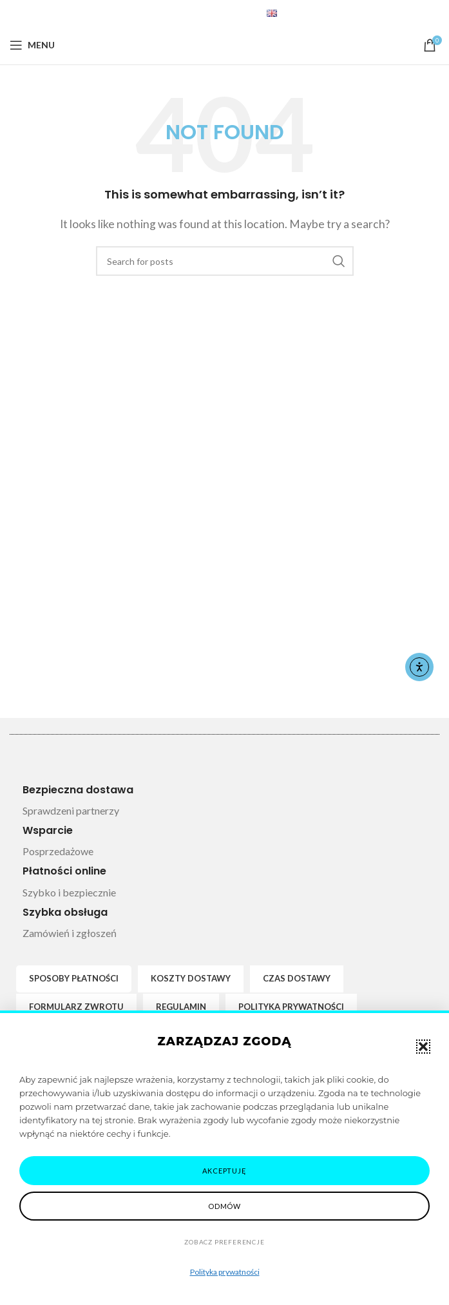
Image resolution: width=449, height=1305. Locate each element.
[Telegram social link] (232, 13)
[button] (423, 1046)
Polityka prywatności (225, 1272)
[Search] (225, 261)
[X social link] (183, 13)
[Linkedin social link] (216, 13)
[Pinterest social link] (200, 13)
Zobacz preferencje (224, 1242)
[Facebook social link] (167, 13)
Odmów (224, 1206)
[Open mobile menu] (32, 45)
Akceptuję (224, 1170)
